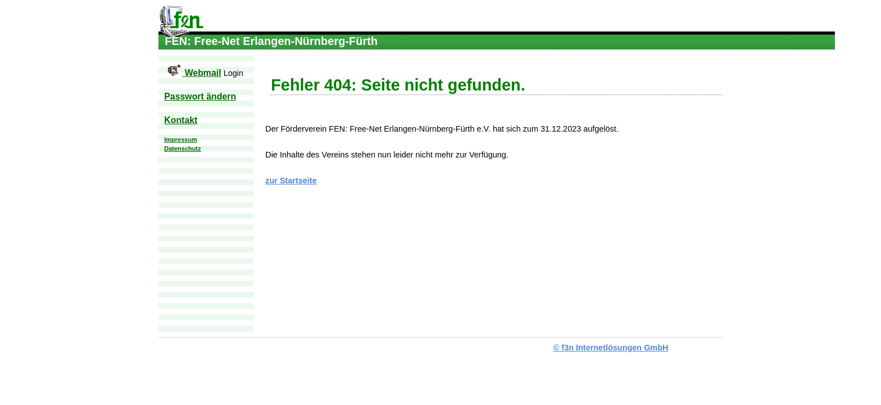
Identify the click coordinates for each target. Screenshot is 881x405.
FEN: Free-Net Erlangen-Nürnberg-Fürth (181, 25)
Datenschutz (182, 148)
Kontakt (180, 120)
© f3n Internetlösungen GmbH (611, 347)
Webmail (192, 73)
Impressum (180, 139)
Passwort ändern (200, 96)
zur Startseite (290, 180)
